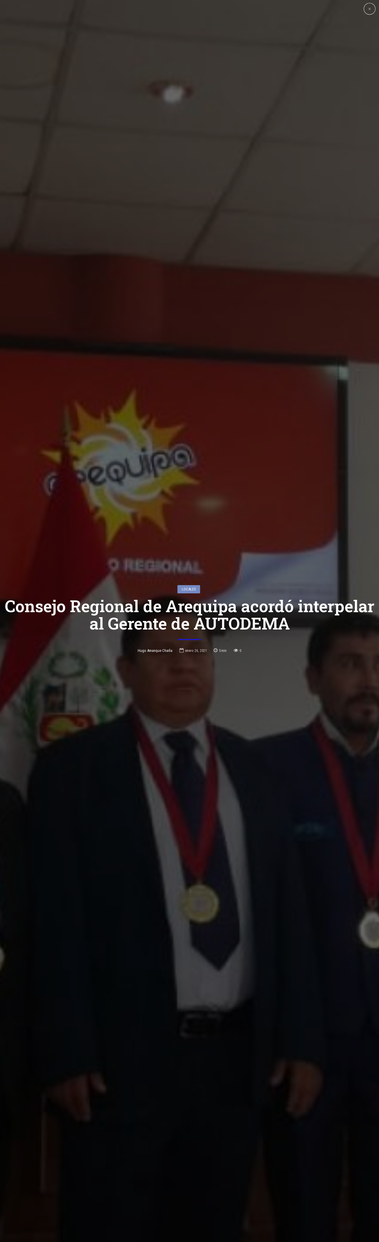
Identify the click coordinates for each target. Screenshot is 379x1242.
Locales (189, 509)
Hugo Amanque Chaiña (155, 570)
